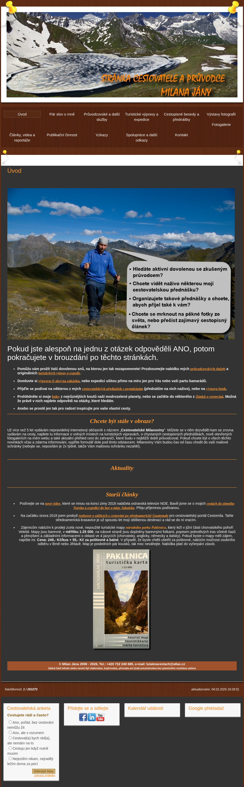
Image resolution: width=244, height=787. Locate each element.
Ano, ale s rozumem (28, 733)
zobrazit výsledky (44, 775)
